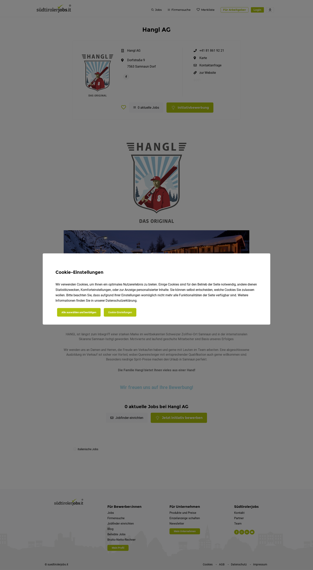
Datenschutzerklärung (121, 300)
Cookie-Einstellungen (120, 312)
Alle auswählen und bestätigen (78, 312)
